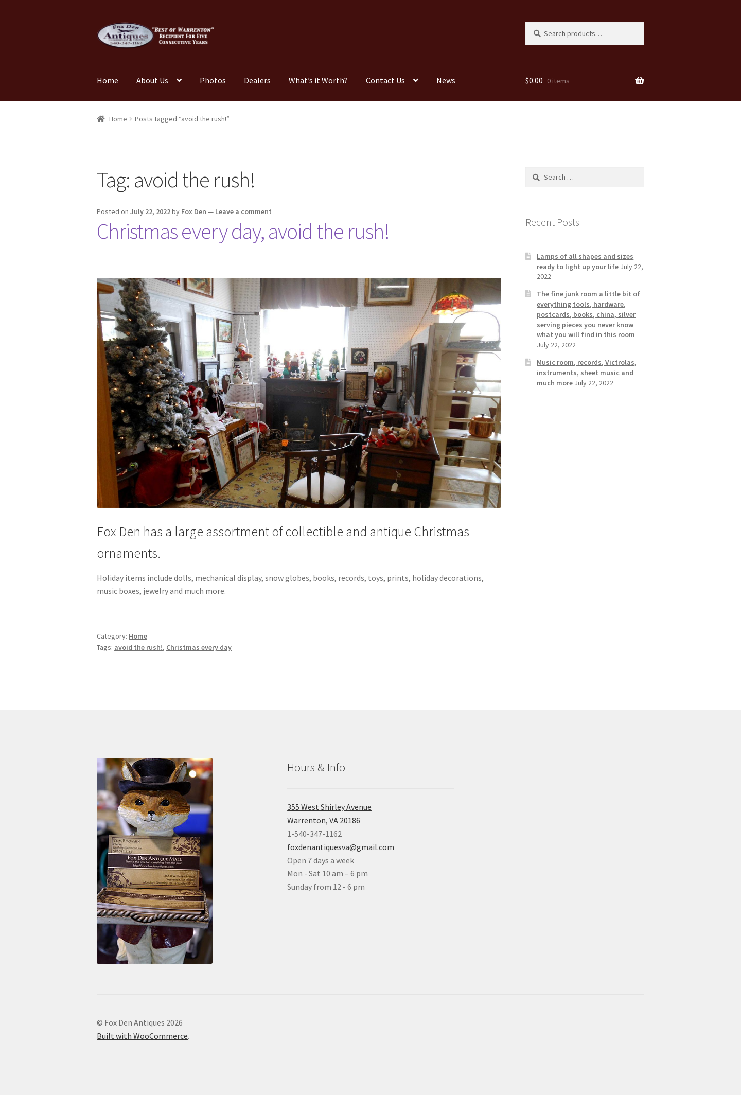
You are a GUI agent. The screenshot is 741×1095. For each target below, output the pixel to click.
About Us (152, 80)
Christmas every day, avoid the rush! (243, 231)
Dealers (257, 80)
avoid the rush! (138, 647)
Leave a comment (243, 211)
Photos (213, 80)
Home (107, 80)
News (445, 80)
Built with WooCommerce (142, 1036)
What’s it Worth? (318, 80)
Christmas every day (199, 647)
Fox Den (193, 211)
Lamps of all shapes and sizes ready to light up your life (585, 261)
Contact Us (385, 80)
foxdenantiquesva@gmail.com (340, 847)
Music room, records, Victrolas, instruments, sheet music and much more (587, 372)
